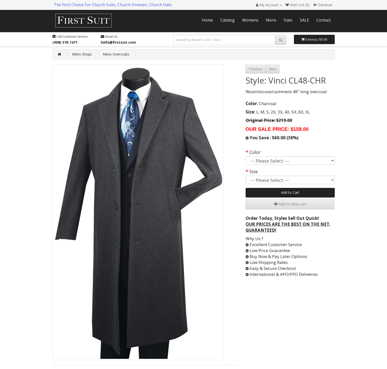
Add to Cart (290, 192)
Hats (288, 20)
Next (272, 69)
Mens (271, 20)
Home (207, 20)
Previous (255, 69)
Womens (250, 20)
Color (255, 152)
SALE (304, 20)
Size (253, 171)
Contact (323, 20)
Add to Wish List (290, 203)
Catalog (227, 20)
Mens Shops (82, 54)
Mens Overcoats (116, 54)
